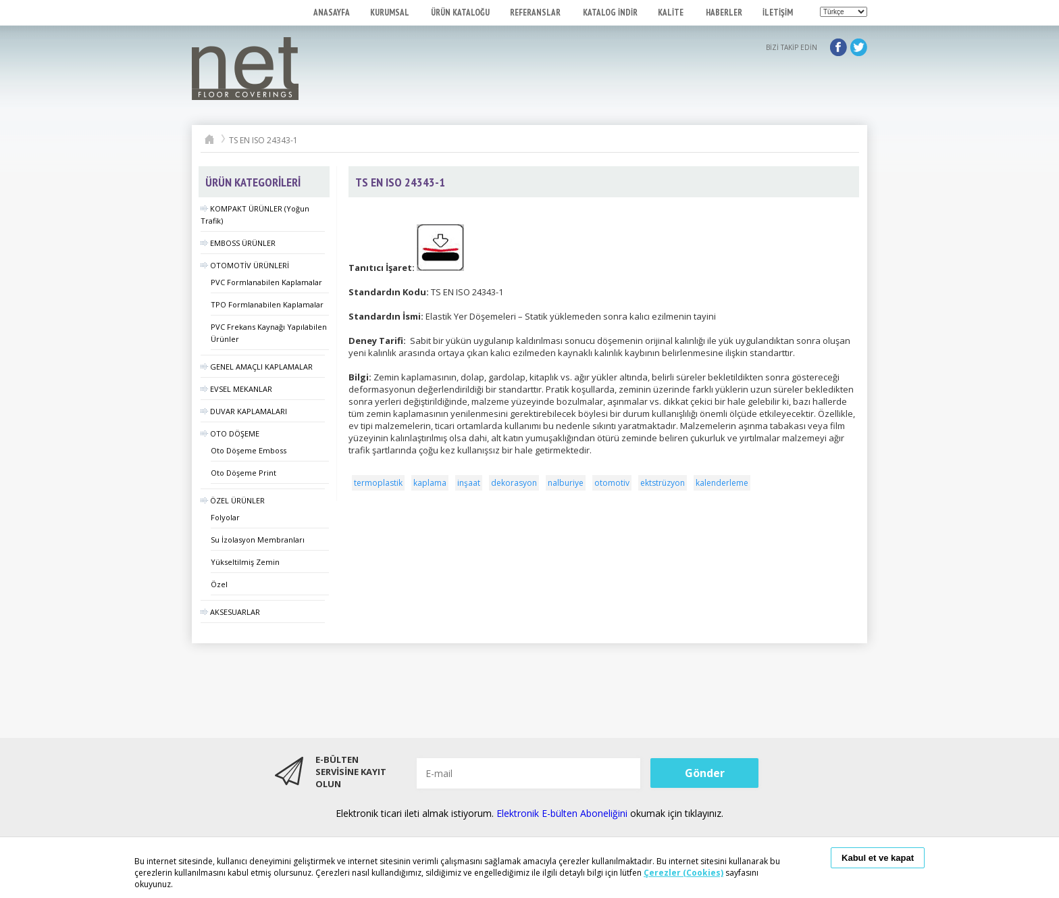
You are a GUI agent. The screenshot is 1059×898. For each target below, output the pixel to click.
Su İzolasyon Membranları (258, 539)
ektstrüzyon (662, 483)
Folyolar (225, 517)
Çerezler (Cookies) (683, 872)
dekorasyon (514, 483)
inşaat (468, 483)
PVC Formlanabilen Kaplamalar (266, 282)
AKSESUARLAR (230, 612)
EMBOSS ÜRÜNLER (238, 243)
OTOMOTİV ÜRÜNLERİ (245, 265)
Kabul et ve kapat (878, 858)
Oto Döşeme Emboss (248, 450)
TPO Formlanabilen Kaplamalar (267, 304)
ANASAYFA (331, 12)
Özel (219, 584)
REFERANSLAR (536, 12)
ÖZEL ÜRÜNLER (233, 500)
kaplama (429, 483)
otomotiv (611, 483)
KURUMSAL (390, 12)
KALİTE (672, 12)
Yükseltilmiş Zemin (245, 562)
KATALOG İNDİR (610, 12)
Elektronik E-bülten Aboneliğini (563, 813)
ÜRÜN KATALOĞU (460, 12)
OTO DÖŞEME (230, 433)
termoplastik (378, 483)
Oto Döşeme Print (243, 473)
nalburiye (566, 483)
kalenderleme (722, 483)
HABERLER (724, 12)
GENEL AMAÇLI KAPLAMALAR (257, 366)
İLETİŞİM (778, 12)
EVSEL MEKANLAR (236, 389)
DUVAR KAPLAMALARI (244, 411)
